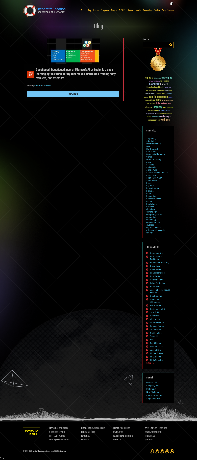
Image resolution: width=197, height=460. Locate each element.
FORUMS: (116, 440)
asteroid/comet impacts (157, 172)
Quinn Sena (38, 85)
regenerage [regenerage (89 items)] (164, 110)
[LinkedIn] (162, 451)
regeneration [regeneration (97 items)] (152, 113)
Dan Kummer (156, 296)
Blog (89, 10)
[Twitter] (157, 451)
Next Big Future (153, 392)
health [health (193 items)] (152, 97)
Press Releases (168, 10)
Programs (105, 10)
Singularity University (155, 154)
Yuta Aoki (154, 312)
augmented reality (154, 178)
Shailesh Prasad (157, 273)
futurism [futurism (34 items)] (169, 94)
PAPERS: (84, 440)
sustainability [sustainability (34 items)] (156, 117)
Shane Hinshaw (157, 322)
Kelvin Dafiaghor (157, 283)
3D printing (151, 138)
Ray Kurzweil (152, 149)
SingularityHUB (153, 398)
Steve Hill (154, 336)
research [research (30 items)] (160, 114)
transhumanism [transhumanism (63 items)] (154, 120)
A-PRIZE (122, 10)
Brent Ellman (155, 343)
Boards (96, 10)
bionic (149, 193)
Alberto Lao (155, 319)
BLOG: (83, 432)
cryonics (150, 225)
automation (151, 180)
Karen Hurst (155, 286)
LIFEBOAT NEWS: (87, 428)
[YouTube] (167, 451)
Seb (152, 339)
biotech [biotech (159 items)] (164, 84)
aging (148, 162)
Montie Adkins (156, 353)
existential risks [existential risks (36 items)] (150, 94)
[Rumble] (172, 451)
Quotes (157, 10)
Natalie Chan (156, 333)
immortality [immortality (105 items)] (155, 100)
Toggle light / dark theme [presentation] (171, 3)
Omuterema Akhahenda (155, 300)
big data (150, 185)
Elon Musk (151, 151)
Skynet (149, 157)
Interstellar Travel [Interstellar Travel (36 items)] (167, 101)
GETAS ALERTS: (150, 428)
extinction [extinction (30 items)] (158, 93)
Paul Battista (156, 276)
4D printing (151, 141)
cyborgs (149, 233)
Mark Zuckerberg (153, 159)
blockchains (151, 204)
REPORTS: (85, 436)
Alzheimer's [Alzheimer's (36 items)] (157, 78)
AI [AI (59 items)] (152, 78)
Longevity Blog (153, 386)
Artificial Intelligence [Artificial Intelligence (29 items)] (154, 81)
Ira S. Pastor (155, 357)
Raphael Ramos (157, 326)
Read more (73, 94)
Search (171, 45)
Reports (114, 10)
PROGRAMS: (149, 436)
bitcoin (149, 201)
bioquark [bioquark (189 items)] (154, 84)
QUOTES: (148, 440)
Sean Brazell (155, 329)
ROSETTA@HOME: (55, 440)
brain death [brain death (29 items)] (149, 91)
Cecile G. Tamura (157, 309)
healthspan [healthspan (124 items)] (162, 97)
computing (151, 217)
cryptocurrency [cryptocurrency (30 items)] (161, 91)
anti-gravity (151, 167)
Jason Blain (155, 350)
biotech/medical (153, 199)
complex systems (154, 214)
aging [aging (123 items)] (148, 77)
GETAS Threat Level (32, 433)
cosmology (151, 219)
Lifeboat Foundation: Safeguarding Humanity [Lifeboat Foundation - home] (44, 10)
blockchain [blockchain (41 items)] (168, 88)
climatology (151, 212)
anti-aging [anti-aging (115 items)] (166, 77)
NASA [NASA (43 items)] (164, 108)
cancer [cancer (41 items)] (154, 91)
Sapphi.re (63, 451)
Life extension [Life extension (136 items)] (163, 103)
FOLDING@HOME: (119, 436)
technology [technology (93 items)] (165, 116)
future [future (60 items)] (164, 93)
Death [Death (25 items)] (170, 90)
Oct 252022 (31, 74)
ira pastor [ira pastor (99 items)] (151, 103)
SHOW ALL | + (150, 363)
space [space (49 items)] (149, 117)
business (150, 206)
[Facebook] (152, 451)
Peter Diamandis (153, 144)
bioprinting (151, 196)
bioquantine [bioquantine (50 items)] (164, 81)
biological (150, 191)
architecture (151, 170)
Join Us (138, 10)
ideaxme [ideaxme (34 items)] (147, 101)
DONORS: (116, 432)
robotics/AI (47, 85)
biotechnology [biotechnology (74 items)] (152, 87)
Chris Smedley (156, 360)
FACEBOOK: (53, 428)
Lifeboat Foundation (39, 451)
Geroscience (151, 382)
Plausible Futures (154, 395)
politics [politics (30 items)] (150, 110)
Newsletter (147, 10)
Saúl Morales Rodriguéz (156, 257)
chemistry (150, 209)
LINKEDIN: (116, 428)
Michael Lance (156, 346)
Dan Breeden (155, 269)
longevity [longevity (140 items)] (157, 107)
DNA (148, 146)
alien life (150, 165)
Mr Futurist (151, 389)
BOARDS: (148, 432)
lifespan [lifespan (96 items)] (148, 107)
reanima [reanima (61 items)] (155, 110)
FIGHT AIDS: (54, 436)
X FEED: (52, 432)
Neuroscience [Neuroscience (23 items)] (170, 107)
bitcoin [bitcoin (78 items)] (161, 87)
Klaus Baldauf (156, 305)
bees (148, 183)
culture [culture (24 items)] (166, 90)
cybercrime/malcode (155, 230)
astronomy (151, 175)
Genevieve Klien (157, 253)
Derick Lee (154, 316)
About (83, 10)
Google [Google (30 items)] (146, 97)
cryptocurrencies (153, 227)
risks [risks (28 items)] (164, 113)
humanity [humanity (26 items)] (170, 97)
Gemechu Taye (156, 280)
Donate (130, 10)
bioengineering (152, 188)
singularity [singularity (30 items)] (169, 114)
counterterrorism (153, 222)
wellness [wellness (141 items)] (165, 120)
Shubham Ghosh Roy (159, 262)
